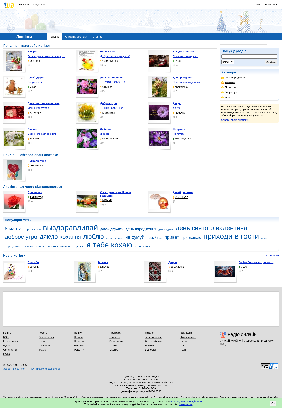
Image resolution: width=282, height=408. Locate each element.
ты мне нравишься (59, 246)
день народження (141, 229)
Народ (42, 341)
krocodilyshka (182, 138)
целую (79, 246)
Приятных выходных (185, 56)
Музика (113, 349)
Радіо (6, 353)
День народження (233, 77)
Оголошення (46, 337)
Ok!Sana (34, 61)
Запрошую (229, 92)
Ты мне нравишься (111, 108)
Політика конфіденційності (46, 368)
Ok (273, 403)
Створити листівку (76, 36)
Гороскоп (114, 337)
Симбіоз (106, 86)
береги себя (32, 229)
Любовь (105, 133)
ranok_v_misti (109, 138)
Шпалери (44, 345)
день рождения (165, 229)
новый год (154, 238)
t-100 (243, 266)
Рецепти (79, 349)
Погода (78, 337)
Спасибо (33, 262)
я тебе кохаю (109, 245)
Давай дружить (183, 192)
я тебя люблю (143, 246)
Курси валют (188, 337)
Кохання (228, 82)
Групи (183, 349)
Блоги (184, 341)
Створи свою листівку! (235, 119)
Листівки (79, 345)
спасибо (40, 247)
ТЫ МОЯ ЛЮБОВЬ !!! (113, 82)
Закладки (186, 332)
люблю (93, 236)
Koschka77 (180, 197)
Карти (113, 345)
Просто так (35, 192)
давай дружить (111, 229)
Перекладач (10, 341)
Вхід (258, 4)
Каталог (150, 332)
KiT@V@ (34, 112)
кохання (70, 237)
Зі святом (228, 87)
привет (171, 237)
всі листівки (272, 255)
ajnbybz (103, 266)
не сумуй (134, 237)
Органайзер (10, 349)
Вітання (103, 262)
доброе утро (21, 237)
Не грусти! (179, 133)
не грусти (118, 238)
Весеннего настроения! (42, 133)
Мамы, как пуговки (39, 108)
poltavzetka (35, 165)
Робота (43, 332)
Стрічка (97, 36)
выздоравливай (70, 227)
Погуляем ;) (35, 82)
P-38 (176, 61)
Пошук (78, 332)
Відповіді (150, 349)
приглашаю (191, 238)
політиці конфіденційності (186, 401)
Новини (149, 345)
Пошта (7, 332)
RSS (6, 337)
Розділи (37, 4)
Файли (43, 349)
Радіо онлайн (242, 334)
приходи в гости (231, 236)
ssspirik (33, 266)
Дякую (176, 108)
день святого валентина (211, 228)
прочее (264, 238)
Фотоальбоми (153, 341)
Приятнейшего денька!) (187, 82)
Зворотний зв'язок (14, 368)
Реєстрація (271, 4)
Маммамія (107, 112)
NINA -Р (106, 200)
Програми (115, 332)
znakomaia (180, 86)
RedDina (179, 112)
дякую (49, 236)
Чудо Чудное (109, 61)
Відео (6, 345)
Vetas (32, 86)
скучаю (29, 246)
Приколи (79, 341)
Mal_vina (34, 138)
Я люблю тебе (37, 160)
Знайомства (116, 341)
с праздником (13, 246)
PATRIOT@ (35, 197)
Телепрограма (153, 337)
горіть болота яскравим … (256, 262)
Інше (225, 97)
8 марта (13, 228)
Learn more (186, 404)
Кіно (182, 345)
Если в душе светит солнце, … (46, 56)
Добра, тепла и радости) (115, 56)
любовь (109, 238)
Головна (24, 4)
